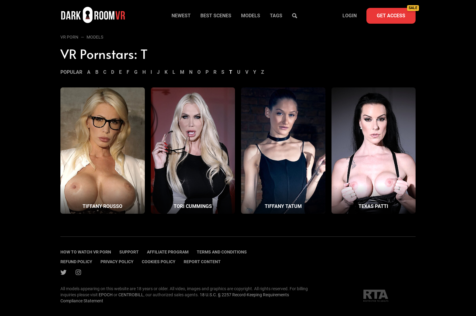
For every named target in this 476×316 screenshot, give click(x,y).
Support (129, 252)
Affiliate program (168, 252)
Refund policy (76, 261)
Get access (396, 13)
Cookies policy (158, 261)
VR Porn (69, 37)
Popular (71, 72)
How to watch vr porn (85, 252)
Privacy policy (117, 261)
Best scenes (215, 16)
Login (349, 16)
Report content (202, 261)
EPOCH (106, 294)
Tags (276, 16)
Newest (181, 16)
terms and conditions (222, 252)
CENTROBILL (131, 294)
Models (250, 16)
